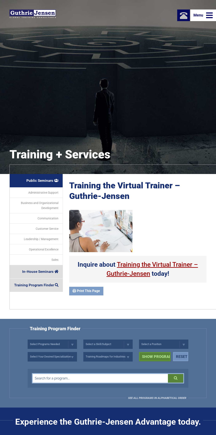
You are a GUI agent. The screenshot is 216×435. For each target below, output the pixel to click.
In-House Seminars (40, 271)
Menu (203, 15)
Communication (48, 218)
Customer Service (47, 228)
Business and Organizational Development (39, 205)
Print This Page (86, 291)
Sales (54, 259)
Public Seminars (42, 180)
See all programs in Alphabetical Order (157, 398)
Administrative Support (43, 192)
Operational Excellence (43, 249)
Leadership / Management (41, 239)
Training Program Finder (36, 285)
